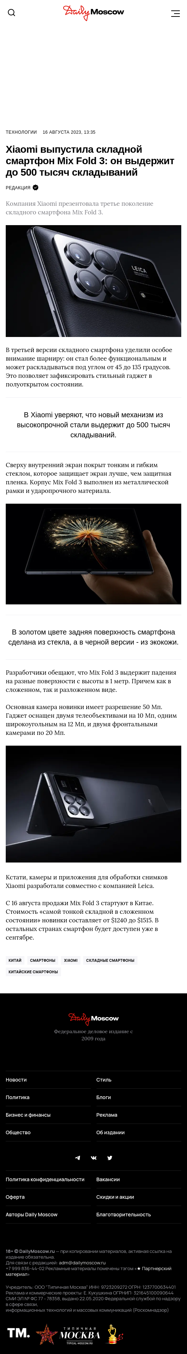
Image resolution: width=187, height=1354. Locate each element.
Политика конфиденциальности (45, 1179)
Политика (17, 1097)
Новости (16, 1079)
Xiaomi (71, 960)
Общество (18, 1132)
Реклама (107, 1114)
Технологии (21, 132)
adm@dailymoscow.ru (82, 1262)
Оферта (15, 1196)
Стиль (104, 1079)
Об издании (111, 1132)
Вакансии (108, 1179)
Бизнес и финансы (28, 1114)
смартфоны (42, 960)
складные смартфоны (110, 960)
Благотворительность (124, 1214)
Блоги (104, 1097)
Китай (15, 960)
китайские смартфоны (33, 971)
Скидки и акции (115, 1196)
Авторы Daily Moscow (31, 1214)
